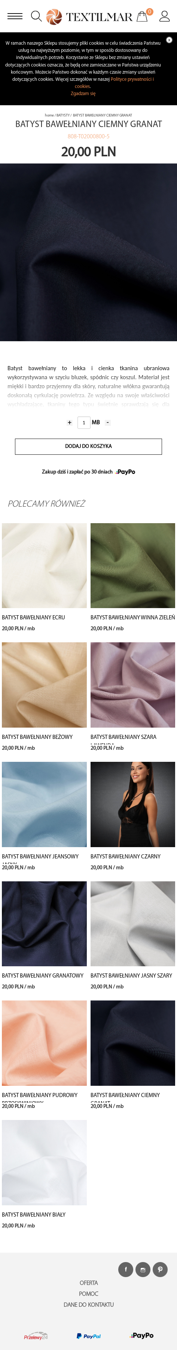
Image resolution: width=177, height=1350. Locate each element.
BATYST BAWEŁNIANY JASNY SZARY (131, 976)
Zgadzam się (83, 93)
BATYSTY (63, 116)
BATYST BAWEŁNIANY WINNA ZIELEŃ (133, 618)
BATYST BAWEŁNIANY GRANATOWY (42, 976)
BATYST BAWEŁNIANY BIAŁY (33, 1215)
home (49, 116)
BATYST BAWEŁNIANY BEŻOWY (37, 737)
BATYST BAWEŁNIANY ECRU (33, 618)
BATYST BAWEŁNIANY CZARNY (126, 857)
